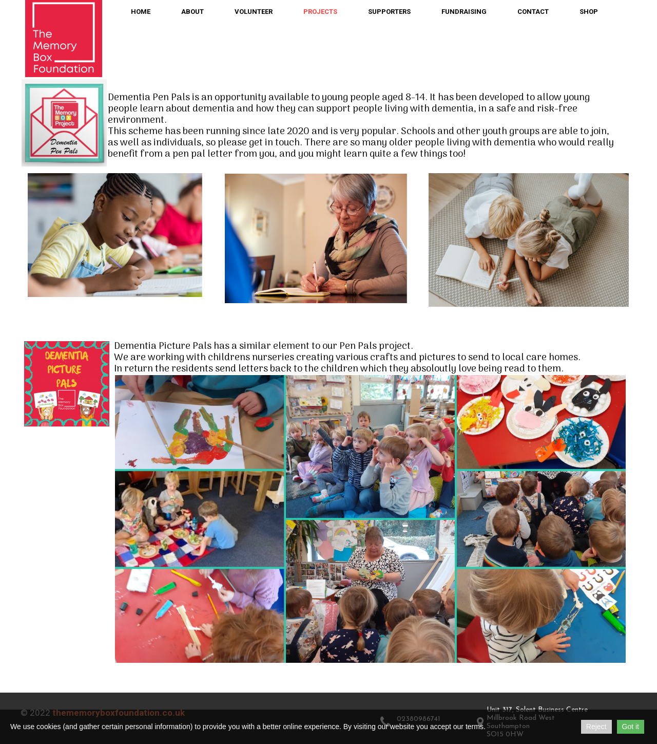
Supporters (389, 11)
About (192, 11)
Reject (596, 726)
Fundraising (464, 11)
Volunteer (254, 11)
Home (140, 11)
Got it (630, 726)
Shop (588, 11)
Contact (533, 11)
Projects (320, 11)
